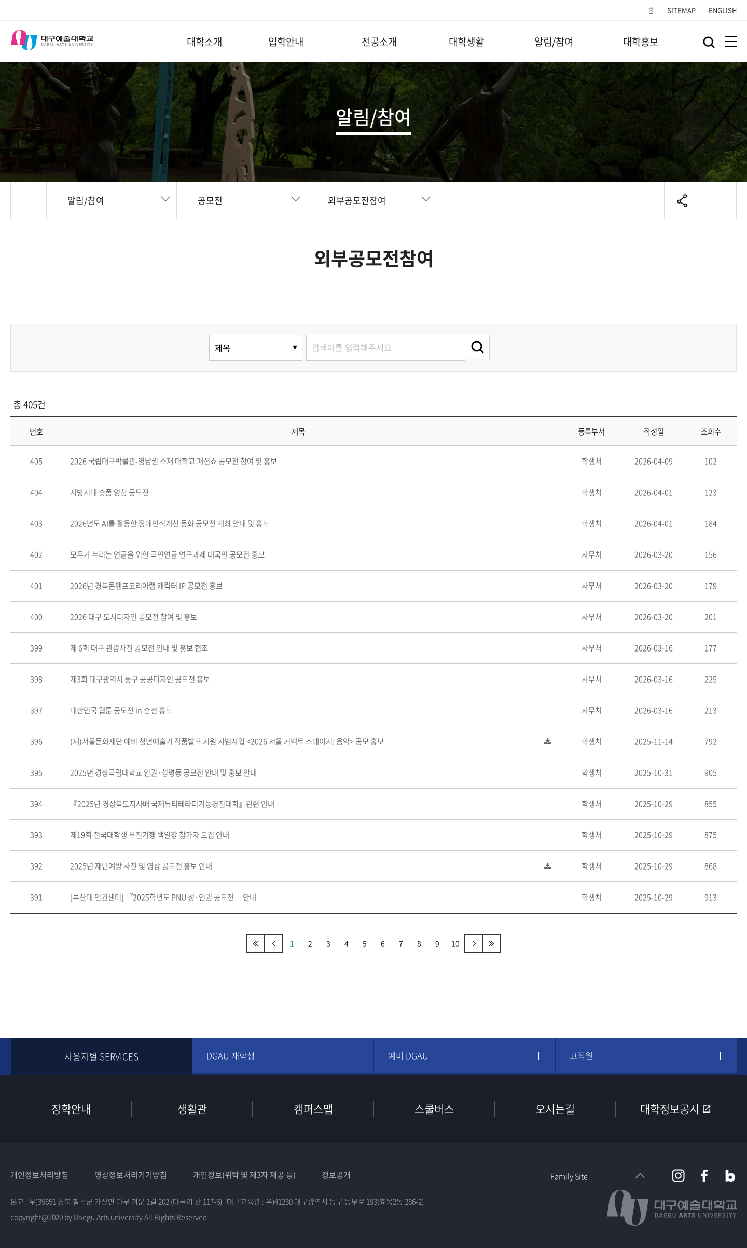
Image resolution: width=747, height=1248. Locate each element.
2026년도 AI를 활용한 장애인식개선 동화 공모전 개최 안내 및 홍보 (169, 523)
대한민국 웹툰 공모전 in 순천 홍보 (121, 710)
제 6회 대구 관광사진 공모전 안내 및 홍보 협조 (139, 648)
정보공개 (336, 1175)
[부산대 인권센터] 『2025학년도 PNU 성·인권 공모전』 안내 (163, 897)
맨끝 (491, 943)
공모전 (210, 200)
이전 (274, 943)
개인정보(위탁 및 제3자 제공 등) (244, 1175)
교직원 (583, 1056)
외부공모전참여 (357, 200)
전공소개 (379, 41)
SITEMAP (681, 10)
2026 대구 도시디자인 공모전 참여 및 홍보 (133, 616)
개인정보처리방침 (39, 1175)
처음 (255, 943)
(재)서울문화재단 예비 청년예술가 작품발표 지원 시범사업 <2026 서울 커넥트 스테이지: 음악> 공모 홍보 (227, 741)
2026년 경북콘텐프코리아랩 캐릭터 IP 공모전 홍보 (146, 585)
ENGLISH (723, 10)
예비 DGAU (410, 1056)
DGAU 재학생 (233, 1056)
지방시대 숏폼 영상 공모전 (109, 492)
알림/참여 (553, 41)
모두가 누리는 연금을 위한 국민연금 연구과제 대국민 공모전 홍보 (167, 554)
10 (455, 943)
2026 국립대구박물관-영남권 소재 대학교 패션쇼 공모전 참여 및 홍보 (173, 461)
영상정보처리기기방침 (130, 1175)
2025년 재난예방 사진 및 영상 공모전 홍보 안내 (141, 866)
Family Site (569, 1176)
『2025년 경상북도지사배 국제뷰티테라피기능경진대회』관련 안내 (172, 803)
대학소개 (204, 41)
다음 (473, 943)
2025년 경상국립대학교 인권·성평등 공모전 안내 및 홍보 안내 (163, 772)
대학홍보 (640, 41)
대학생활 (466, 41)
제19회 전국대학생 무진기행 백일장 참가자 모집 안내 (149, 834)
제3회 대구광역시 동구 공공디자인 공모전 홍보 (140, 679)
